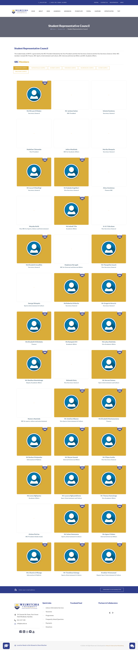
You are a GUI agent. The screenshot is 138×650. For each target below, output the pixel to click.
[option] (111, 608)
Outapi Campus (102, 68)
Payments (49, 623)
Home (33, 11)
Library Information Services (55, 608)
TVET (118, 11)
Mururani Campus (70, 68)
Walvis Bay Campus (21, 71)
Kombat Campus (55, 68)
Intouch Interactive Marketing (115, 645)
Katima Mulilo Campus (38, 68)
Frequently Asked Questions (55, 619)
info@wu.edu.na (22, 623)
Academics (57, 11)
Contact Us (104, 2)
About (41, 11)
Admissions (67, 11)
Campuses (98, 11)
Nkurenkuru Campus (87, 68)
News (48, 11)
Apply (122, 2)
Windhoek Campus (21, 68)
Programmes (50, 615)
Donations (49, 627)
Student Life (79, 11)
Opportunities (108, 11)
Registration (114, 2)
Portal (96, 2)
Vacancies (49, 611)
